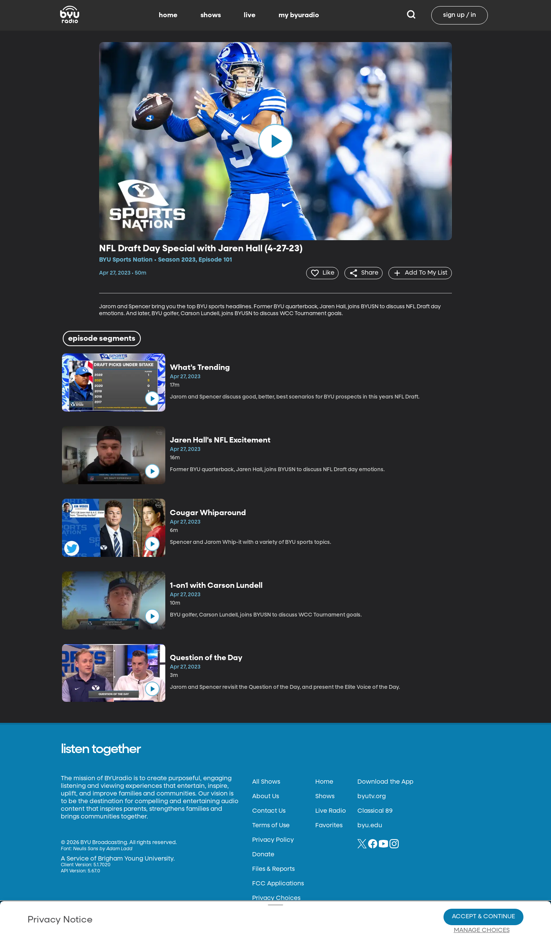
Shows (324, 796)
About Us (265, 796)
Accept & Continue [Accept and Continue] (483, 890)
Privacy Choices (187, 910)
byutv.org (371, 796)
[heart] (319, 272)
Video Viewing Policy (243, 904)
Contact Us (268, 811)
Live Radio (330, 811)
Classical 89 (375, 811)
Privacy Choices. (286, 890)
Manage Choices (482, 904)
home (168, 15)
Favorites (328, 825)
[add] (419, 272)
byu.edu (369, 825)
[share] (361, 272)
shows (211, 15)
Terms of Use (271, 825)
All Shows (266, 782)
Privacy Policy (273, 840)
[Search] (411, 15)
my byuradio (299, 15)
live (250, 15)
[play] (275, 141)
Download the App (385, 782)
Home (324, 782)
